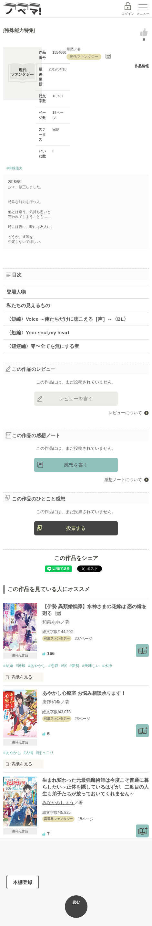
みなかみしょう (58, 802)
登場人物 (16, 292)
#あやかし (37, 665)
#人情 (29, 752)
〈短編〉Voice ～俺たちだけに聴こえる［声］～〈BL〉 (67, 319)
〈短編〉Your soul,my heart (37, 332)
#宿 (64, 665)
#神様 (21, 665)
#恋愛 (53, 665)
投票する (76, 528)
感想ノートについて (123, 479)
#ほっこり (45, 752)
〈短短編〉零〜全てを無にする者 (42, 346)
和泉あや (51, 622)
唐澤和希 (51, 702)
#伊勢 (74, 665)
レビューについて (125, 412)
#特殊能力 (14, 168)
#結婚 (8, 665)
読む (76, 902)
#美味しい (91, 665)
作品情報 (142, 66)
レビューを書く (76, 398)
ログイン (127, 14)
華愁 (70, 49)
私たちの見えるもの (28, 305)
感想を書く (76, 465)
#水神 (107, 665)
